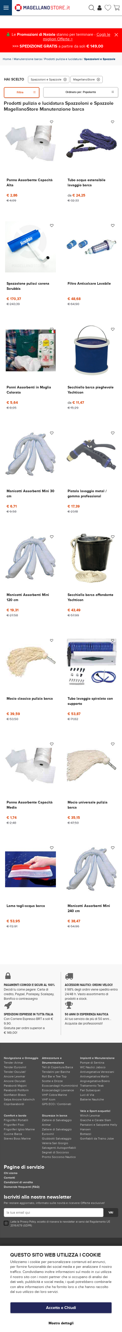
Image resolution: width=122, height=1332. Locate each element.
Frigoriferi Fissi (14, 1125)
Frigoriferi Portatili (16, 1120)
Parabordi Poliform (16, 1090)
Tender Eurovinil (15, 1067)
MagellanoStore (86, 79)
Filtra (26, 92)
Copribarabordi (14, 1104)
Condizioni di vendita (18, 1182)
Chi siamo (11, 1173)
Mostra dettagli (61, 1323)
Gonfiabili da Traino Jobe (97, 1138)
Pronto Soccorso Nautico (59, 1157)
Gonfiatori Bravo (15, 1095)
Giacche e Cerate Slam (95, 1120)
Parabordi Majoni (15, 1085)
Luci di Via (87, 1095)
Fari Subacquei (90, 1090)
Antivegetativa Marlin (94, 1076)
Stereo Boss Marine (17, 1138)
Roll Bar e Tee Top (54, 1076)
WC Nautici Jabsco (92, 1067)
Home (7, 59)
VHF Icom (48, 1099)
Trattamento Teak (92, 1085)
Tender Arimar (13, 1062)
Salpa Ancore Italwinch (19, 1099)
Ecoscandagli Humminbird (60, 1085)
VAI (111, 1212)
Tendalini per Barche (56, 1072)
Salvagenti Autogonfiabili (59, 1148)
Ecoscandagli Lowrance (58, 1090)
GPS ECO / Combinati (56, 1104)
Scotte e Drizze (52, 1081)
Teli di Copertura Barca (57, 1067)
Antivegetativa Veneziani (97, 1072)
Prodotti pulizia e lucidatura (63, 59)
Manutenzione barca (28, 59)
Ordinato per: (90, 92)
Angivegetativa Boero (95, 1081)
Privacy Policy (28, 1221)
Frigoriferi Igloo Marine (19, 1129)
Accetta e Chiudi (61, 1307)
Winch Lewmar (90, 1115)
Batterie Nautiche (92, 1099)
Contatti (9, 1177)
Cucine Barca (13, 1134)
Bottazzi (85, 1134)
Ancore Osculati (15, 1081)
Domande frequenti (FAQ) (22, 1187)
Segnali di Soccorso (55, 1152)
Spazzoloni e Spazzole (49, 79)
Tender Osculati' (15, 1072)
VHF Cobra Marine (54, 1095)
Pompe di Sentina (92, 1062)
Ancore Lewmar (14, 1076)
